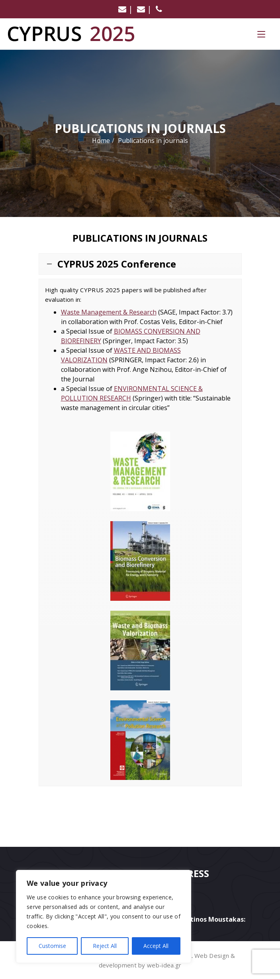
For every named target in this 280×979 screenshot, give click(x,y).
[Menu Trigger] (261, 34)
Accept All (155, 946)
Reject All (105, 946)
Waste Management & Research (109, 312)
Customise (52, 946)
